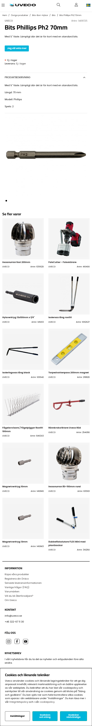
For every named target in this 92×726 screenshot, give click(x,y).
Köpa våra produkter (17, 574)
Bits (53, 15)
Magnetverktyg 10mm (15, 486)
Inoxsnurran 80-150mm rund (64, 486)
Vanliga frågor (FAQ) (17, 587)
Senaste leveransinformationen (23, 583)
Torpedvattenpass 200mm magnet (68, 372)
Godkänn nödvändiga (73, 716)
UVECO (9, 21)
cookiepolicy (47, 702)
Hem (4, 15)
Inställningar (17, 716)
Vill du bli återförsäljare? (19, 596)
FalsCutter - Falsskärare (62, 262)
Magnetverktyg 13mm (15, 542)
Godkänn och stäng (45, 716)
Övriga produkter (19, 15)
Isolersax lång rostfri (60, 317)
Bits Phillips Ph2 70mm (70, 15)
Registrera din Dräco (17, 579)
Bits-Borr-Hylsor (40, 15)
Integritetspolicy (18, 702)
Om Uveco (11, 600)
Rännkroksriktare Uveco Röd (64, 428)
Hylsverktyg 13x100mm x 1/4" (18, 317)
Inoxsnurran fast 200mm (16, 262)
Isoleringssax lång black (16, 372)
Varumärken (12, 591)
